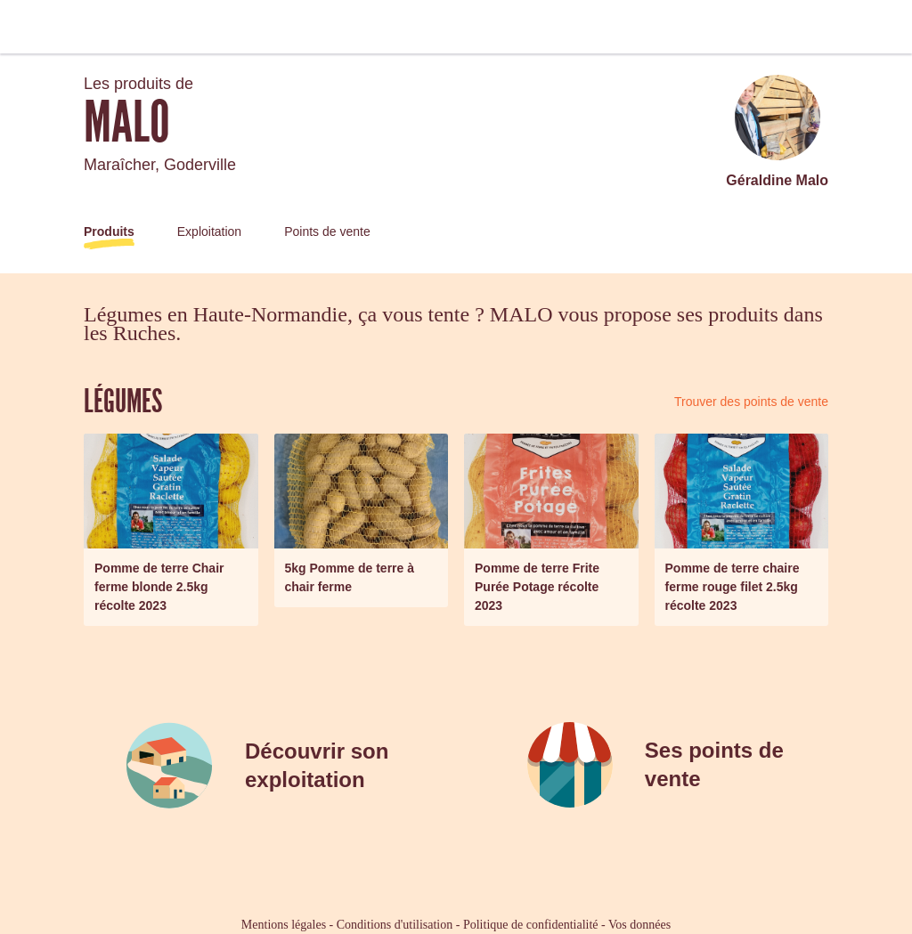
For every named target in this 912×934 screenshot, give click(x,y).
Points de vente (327, 231)
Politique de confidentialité (530, 924)
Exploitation (209, 231)
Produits (109, 231)
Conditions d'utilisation (394, 924)
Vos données (639, 924)
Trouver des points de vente (751, 401)
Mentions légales (283, 924)
